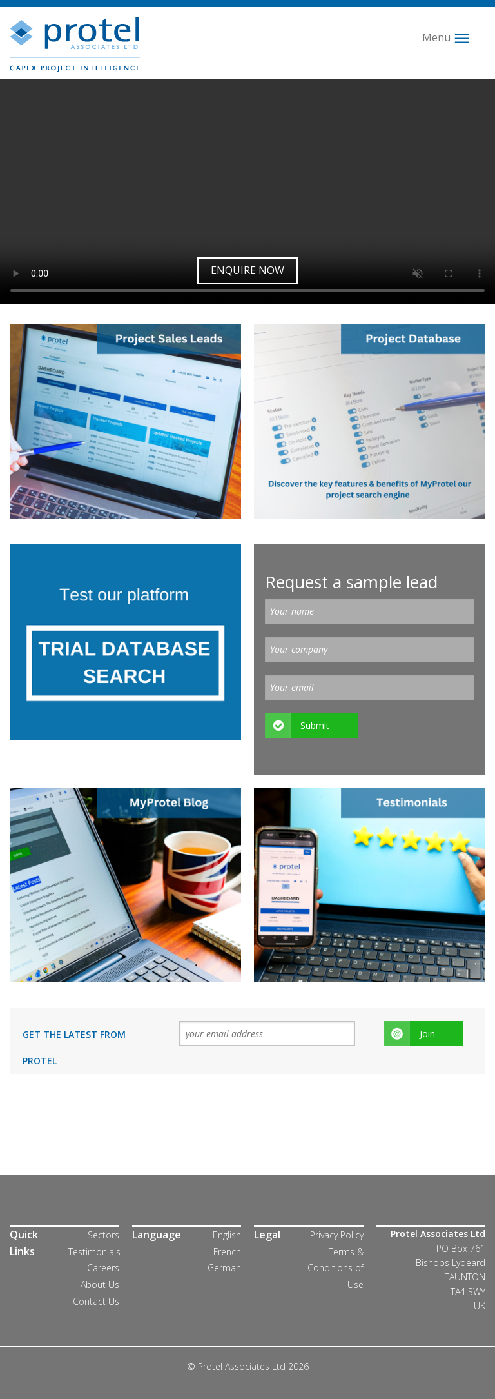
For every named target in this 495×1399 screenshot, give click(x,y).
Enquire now (247, 270)
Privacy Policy (337, 1235)
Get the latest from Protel (74, 1047)
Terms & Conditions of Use (335, 1268)
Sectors (103, 1235)
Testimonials (94, 1251)
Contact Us (96, 1301)
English (227, 1235)
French (227, 1251)
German (224, 1268)
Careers (103, 1268)
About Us (100, 1284)
